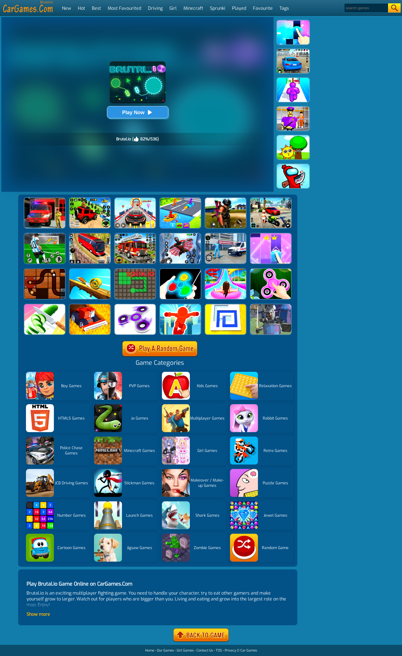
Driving (155, 8)
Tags (284, 8)
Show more (38, 614)
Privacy (230, 650)
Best (96, 8)
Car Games (248, 650)
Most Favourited (124, 8)
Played (239, 8)
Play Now (137, 112)
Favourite (263, 8)
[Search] (365, 8)
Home (149, 650)
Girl (173, 8)
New (66, 8)
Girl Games (185, 650)
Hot (81, 8)
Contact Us (205, 650)
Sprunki (217, 8)
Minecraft (193, 8)
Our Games (165, 650)
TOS (219, 650)
